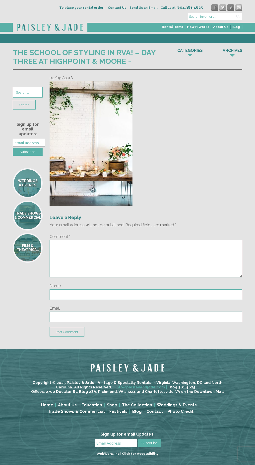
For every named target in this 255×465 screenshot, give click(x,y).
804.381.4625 (182, 387)
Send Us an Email (143, 7)
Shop (112, 405)
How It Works (198, 27)
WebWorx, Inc (108, 454)
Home (47, 405)
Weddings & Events (177, 405)
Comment (60, 236)
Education (91, 405)
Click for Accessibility (140, 454)
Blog (236, 27)
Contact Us (117, 7)
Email (55, 308)
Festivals (118, 411)
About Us (220, 27)
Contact (154, 411)
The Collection (137, 405)
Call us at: (182, 7)
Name (55, 285)
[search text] (215, 16)
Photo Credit (180, 411)
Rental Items (172, 27)
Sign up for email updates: (28, 129)
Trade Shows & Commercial (76, 411)
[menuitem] (172, 28)
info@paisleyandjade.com (140, 387)
